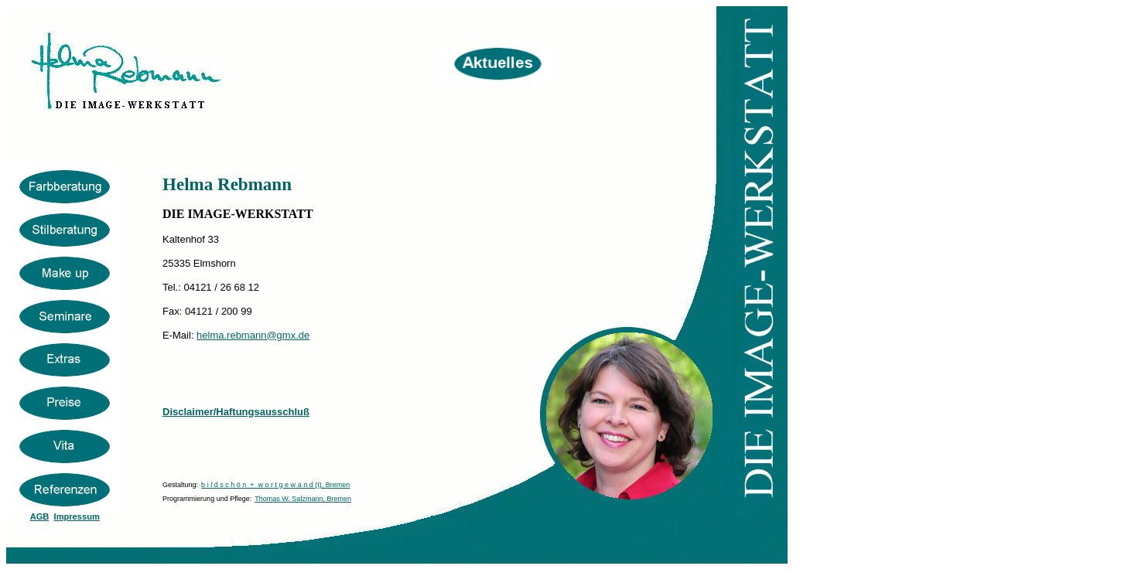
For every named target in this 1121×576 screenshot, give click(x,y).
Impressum (77, 516)
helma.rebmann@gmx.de (253, 335)
